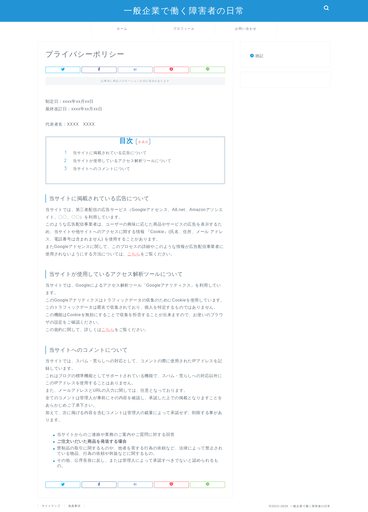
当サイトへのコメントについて (101, 168)
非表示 (143, 142)
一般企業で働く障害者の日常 (184, 10)
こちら (133, 254)
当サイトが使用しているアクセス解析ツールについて (122, 160)
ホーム (122, 29)
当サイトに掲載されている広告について (110, 152)
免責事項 (74, 505)
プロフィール (184, 29)
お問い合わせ (246, 29)
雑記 (259, 56)
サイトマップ (51, 505)
